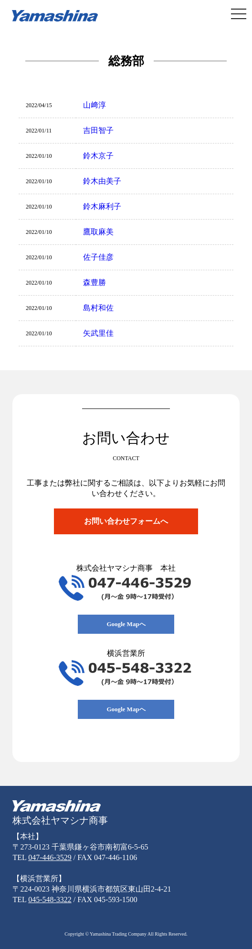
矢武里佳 (98, 333)
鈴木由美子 (102, 181)
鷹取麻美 (98, 232)
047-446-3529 (50, 857)
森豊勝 (94, 282)
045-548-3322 (50, 899)
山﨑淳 (94, 105)
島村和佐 (98, 308)
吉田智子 (98, 130)
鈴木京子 (98, 156)
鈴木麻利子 (102, 206)
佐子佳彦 (98, 257)
